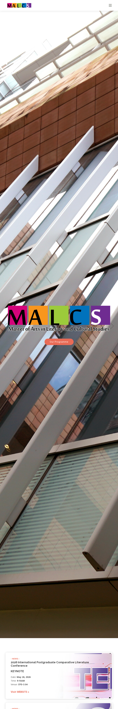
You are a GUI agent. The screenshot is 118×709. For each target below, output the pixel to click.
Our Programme (59, 337)
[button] (6, 320)
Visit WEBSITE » (20, 692)
